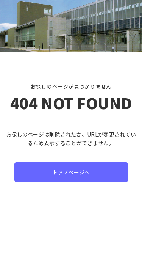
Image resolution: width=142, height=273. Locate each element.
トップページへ (71, 172)
